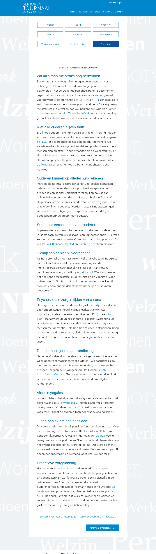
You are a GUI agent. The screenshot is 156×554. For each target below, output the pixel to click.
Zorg (78, 24)
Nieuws (83, 11)
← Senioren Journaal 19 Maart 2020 (56, 512)
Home (73, 11)
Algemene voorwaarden (84, 549)
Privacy (70, 549)
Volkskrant (90, 109)
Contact (119, 11)
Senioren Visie (78, 41)
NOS (86, 95)
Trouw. (72, 109)
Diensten (50, 32)
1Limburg (84, 239)
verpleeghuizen (64, 77)
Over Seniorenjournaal (100, 11)
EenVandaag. (67, 398)
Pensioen (78, 32)
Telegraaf (46, 160)
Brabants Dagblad (63, 239)
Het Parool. (86, 267)
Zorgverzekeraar (50, 41)
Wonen (50, 24)
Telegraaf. (106, 193)
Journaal (105, 41)
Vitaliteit (105, 24)
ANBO (79, 402)
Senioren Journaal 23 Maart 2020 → (99, 512)
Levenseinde (105, 32)
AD (49, 239)
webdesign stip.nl (102, 549)
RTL (97, 95)
